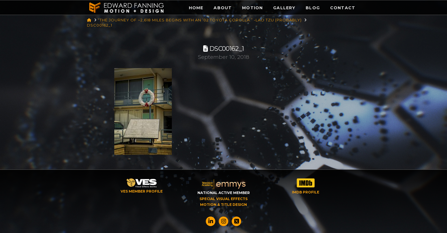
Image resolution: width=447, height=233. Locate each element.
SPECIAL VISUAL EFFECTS (223, 199)
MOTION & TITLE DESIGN (223, 204)
